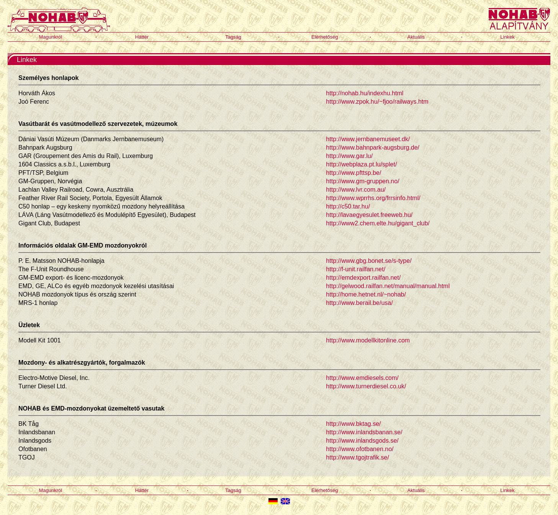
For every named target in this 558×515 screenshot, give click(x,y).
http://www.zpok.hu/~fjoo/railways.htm (377, 101)
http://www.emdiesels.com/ (362, 378)
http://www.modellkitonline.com (368, 340)
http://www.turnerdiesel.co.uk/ (366, 386)
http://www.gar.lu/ (349, 156)
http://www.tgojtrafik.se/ (357, 457)
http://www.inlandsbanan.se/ (364, 432)
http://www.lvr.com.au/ (356, 189)
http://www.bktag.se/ (353, 423)
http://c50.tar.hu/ (348, 206)
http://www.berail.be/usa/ (359, 303)
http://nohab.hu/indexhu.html (364, 93)
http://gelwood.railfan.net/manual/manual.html (388, 286)
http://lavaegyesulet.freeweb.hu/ (369, 215)
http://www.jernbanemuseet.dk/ (368, 139)
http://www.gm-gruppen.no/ (362, 181)
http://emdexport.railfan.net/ (363, 277)
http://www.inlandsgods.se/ (362, 440)
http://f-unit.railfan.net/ (355, 269)
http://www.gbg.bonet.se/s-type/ (368, 261)
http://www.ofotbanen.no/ (359, 449)
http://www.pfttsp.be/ (353, 172)
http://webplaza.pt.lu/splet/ (361, 164)
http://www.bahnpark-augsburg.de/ (372, 147)
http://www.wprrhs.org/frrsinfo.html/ (373, 198)
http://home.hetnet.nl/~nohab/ (366, 294)
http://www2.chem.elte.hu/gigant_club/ (377, 223)
